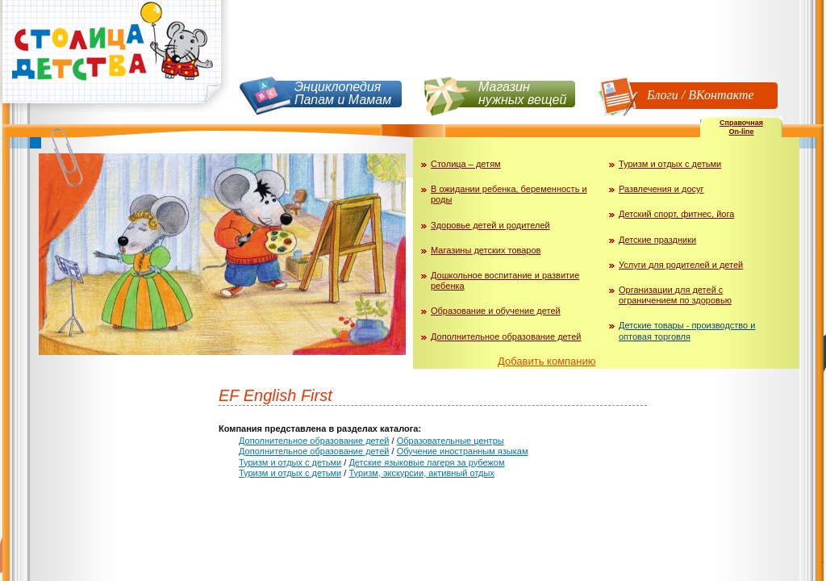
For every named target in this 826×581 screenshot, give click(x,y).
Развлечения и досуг (661, 189)
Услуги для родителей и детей (681, 265)
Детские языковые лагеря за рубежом (426, 462)
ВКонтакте (720, 95)
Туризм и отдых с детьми (670, 164)
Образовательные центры (450, 440)
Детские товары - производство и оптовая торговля (687, 330)
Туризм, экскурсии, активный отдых (421, 473)
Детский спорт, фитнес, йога (676, 214)
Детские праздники (657, 240)
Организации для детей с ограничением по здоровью (675, 295)
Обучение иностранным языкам (462, 451)
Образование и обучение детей (496, 311)
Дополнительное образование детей (506, 336)
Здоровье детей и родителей (490, 225)
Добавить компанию (547, 361)
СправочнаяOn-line (741, 127)
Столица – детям (466, 164)
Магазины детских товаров (485, 250)
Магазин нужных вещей (522, 93)
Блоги (662, 95)
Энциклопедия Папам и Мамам (342, 93)
